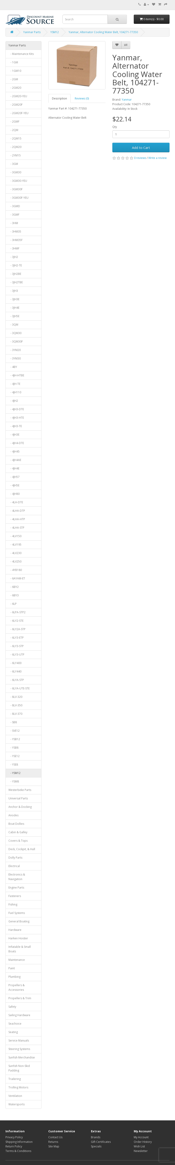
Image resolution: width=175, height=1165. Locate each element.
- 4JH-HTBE (16, 375)
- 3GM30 (14, 172)
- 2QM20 (14, 147)
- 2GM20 (14, 88)
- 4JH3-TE (15, 426)
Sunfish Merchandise (21, 1057)
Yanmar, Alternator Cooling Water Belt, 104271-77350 (103, 32)
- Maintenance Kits (21, 54)
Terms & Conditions (18, 1151)
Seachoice (14, 1024)
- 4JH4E (13, 468)
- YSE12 (14, 756)
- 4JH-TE (14, 384)
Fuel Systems (16, 913)
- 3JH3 (13, 291)
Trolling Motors (18, 1087)
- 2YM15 (14, 155)
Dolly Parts (15, 858)
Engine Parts (16, 887)
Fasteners (14, 896)
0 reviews (140, 158)
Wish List (139, 1146)
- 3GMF (13, 215)
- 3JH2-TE (15, 265)
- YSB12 (14, 739)
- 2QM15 (14, 138)
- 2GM (13, 79)
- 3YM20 (14, 350)
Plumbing (14, 977)
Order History (143, 1142)
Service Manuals (18, 1040)
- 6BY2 (13, 587)
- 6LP (12, 604)
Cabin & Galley (17, 832)
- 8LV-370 (15, 714)
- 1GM (13, 62)
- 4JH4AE (14, 460)
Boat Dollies (16, 824)
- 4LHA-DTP (16, 511)
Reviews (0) (82, 98)
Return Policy (13, 1146)
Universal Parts (18, 798)
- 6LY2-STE (15, 621)
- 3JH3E (13, 299)
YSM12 (54, 32)
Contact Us (55, 1137)
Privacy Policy (14, 1137)
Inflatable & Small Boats (19, 949)
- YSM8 (13, 781)
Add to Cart (141, 147)
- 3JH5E (13, 316)
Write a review (157, 158)
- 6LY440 (14, 671)
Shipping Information (19, 1142)
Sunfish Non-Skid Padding (19, 1068)
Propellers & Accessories (16, 987)
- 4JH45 (14, 451)
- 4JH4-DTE (16, 443)
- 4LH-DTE (15, 502)
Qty (114, 127)
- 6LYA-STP (16, 680)
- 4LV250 (14, 561)
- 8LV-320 (15, 697)
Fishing (12, 904)
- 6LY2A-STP (17, 629)
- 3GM (13, 164)
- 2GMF (13, 121)
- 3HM (13, 223)
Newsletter (141, 1151)
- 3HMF (13, 248)
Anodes (13, 815)
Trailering (14, 1079)
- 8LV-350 (15, 705)
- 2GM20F (15, 105)
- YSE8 (13, 764)
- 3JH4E (13, 308)
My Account (141, 1137)
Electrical (14, 866)
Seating (13, 1032)
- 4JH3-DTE (16, 409)
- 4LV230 (14, 553)
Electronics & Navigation (16, 877)
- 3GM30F (15, 189)
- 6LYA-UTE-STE (19, 688)
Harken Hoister (18, 938)
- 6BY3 (13, 595)
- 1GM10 (14, 71)
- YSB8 (13, 748)
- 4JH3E (13, 435)
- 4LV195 (14, 544)
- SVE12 (14, 731)
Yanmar (127, 100)
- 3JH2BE (14, 274)
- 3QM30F (15, 341)
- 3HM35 (14, 231)
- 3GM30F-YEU (18, 198)
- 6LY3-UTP (16, 654)
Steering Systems (19, 1049)
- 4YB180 (15, 570)
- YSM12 (14, 773)
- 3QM (13, 325)
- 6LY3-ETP (16, 638)
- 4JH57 (14, 477)
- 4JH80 (14, 494)
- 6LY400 (14, 663)
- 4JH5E (13, 485)
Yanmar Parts (32, 32)
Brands (95, 1137)
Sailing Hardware (19, 1015)
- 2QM (13, 130)
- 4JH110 (14, 392)
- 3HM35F (15, 240)
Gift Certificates (101, 1142)
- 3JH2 (13, 257)
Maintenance (16, 960)
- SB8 (12, 722)
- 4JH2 (13, 401)
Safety (12, 1007)
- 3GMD (14, 206)
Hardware (14, 930)
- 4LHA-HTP (16, 519)
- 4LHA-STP (16, 528)
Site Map (53, 1146)
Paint (11, 968)
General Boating (18, 921)
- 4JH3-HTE (16, 418)
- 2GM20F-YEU (18, 113)
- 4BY (12, 367)
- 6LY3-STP (16, 646)
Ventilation (15, 1096)
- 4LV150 (14, 536)
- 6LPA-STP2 (17, 612)
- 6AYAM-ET (16, 578)
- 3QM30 (14, 333)
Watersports (16, 1104)
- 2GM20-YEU (17, 96)
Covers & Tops (18, 841)
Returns (53, 1142)
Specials (96, 1146)
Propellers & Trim (19, 998)
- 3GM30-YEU (17, 181)
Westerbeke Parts (19, 790)
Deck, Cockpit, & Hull (21, 849)
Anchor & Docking (20, 807)
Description (59, 98)
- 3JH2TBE (15, 282)
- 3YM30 (14, 358)
